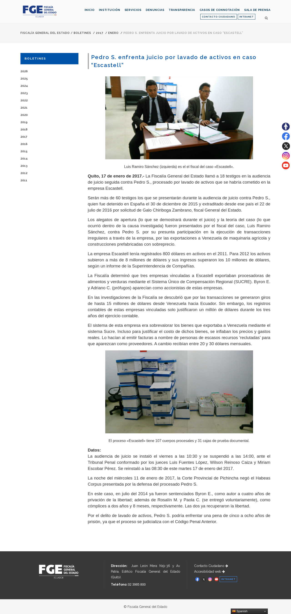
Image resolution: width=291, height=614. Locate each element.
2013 (24, 165)
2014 (24, 158)
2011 (23, 180)
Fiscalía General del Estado (45, 33)
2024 (24, 85)
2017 (99, 33)
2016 (24, 144)
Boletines (82, 33)
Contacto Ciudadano (211, 566)
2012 (24, 173)
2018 (24, 129)
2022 (24, 100)
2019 (24, 122)
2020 (24, 115)
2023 (24, 93)
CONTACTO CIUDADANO (218, 16)
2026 (24, 71)
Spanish (240, 611)
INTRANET (246, 16)
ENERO (113, 33)
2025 (24, 78)
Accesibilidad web (209, 571)
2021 (24, 107)
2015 (24, 151)
